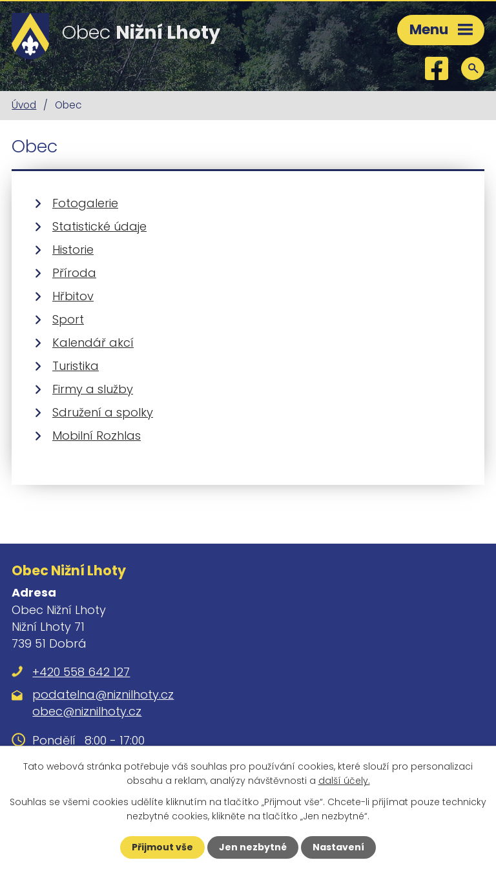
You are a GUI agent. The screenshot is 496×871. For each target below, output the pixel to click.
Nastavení (338, 847)
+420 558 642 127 (81, 672)
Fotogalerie (85, 203)
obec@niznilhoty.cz (86, 711)
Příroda (74, 273)
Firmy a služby (92, 389)
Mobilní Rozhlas (96, 435)
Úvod (24, 105)
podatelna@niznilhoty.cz (103, 694)
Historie (73, 249)
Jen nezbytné (253, 847)
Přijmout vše (162, 847)
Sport (68, 319)
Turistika (75, 366)
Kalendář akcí (93, 342)
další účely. (344, 780)
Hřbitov (73, 296)
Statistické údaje (99, 226)
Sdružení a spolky (102, 412)
